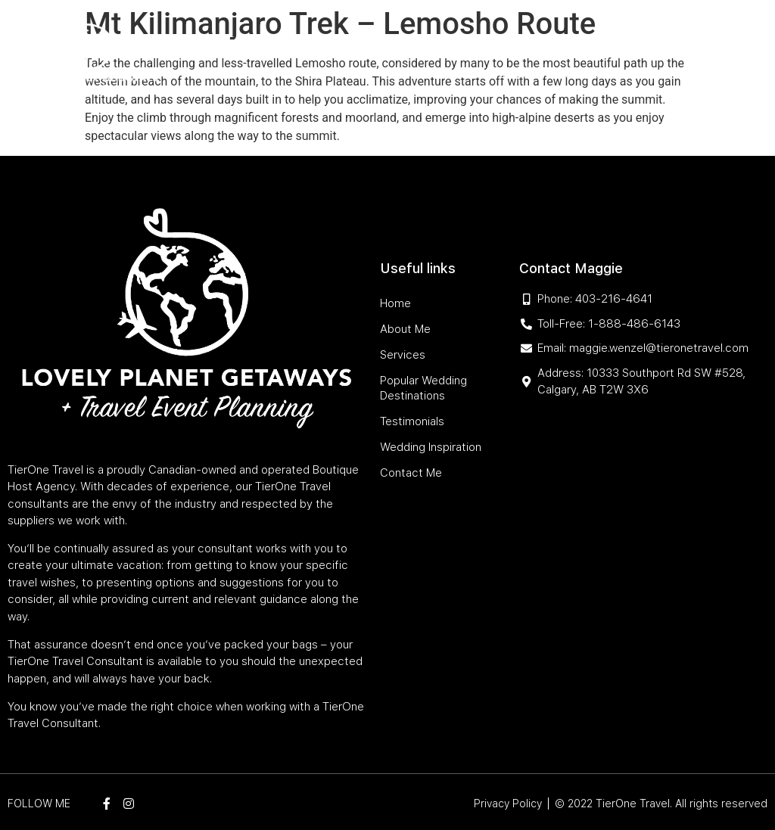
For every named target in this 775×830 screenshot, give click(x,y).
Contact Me (590, 74)
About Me (268, 39)
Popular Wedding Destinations (450, 40)
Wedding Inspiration (494, 74)
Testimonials (586, 39)
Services (326, 39)
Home (220, 39)
